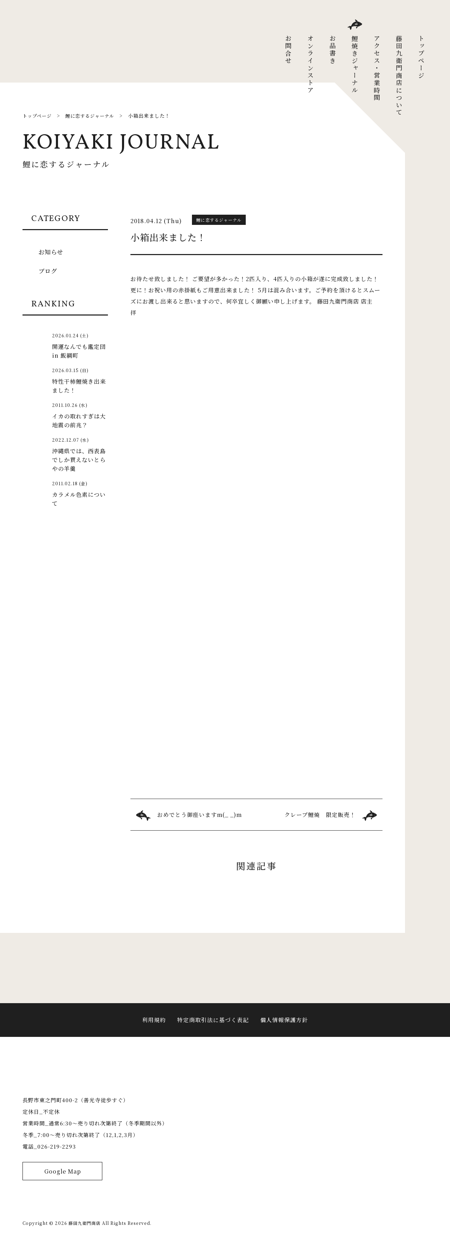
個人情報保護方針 (284, 1023)
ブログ (48, 270)
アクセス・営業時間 (376, 68)
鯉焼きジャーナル (354, 64)
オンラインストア (310, 64)
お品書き (332, 50)
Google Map (62, 1184)
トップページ (421, 57)
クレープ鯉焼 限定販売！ (320, 815)
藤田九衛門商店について (399, 75)
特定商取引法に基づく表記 (213, 1023)
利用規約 (154, 1023)
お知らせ (51, 251)
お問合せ (288, 50)
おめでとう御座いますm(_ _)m (200, 815)
